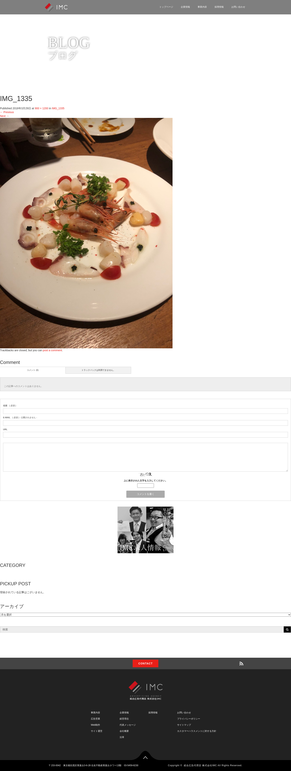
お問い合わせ (238, 7)
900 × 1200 (41, 108)
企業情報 (185, 7)
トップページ (166, 7)
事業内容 (202, 7)
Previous (7, 112)
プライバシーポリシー (188, 718)
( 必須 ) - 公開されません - (20, 417)
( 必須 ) (9, 405)
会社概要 (124, 731)
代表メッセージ (128, 725)
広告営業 (95, 718)
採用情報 (219, 7)
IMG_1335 (58, 108)
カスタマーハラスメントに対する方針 (196, 731)
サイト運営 (96, 731)
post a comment (52, 350)
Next (4, 116)
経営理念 (124, 718)
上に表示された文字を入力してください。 (145, 480)
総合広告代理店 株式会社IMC (200, 765)
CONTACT (145, 663)
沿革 (122, 737)
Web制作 (95, 725)
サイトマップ (184, 725)
